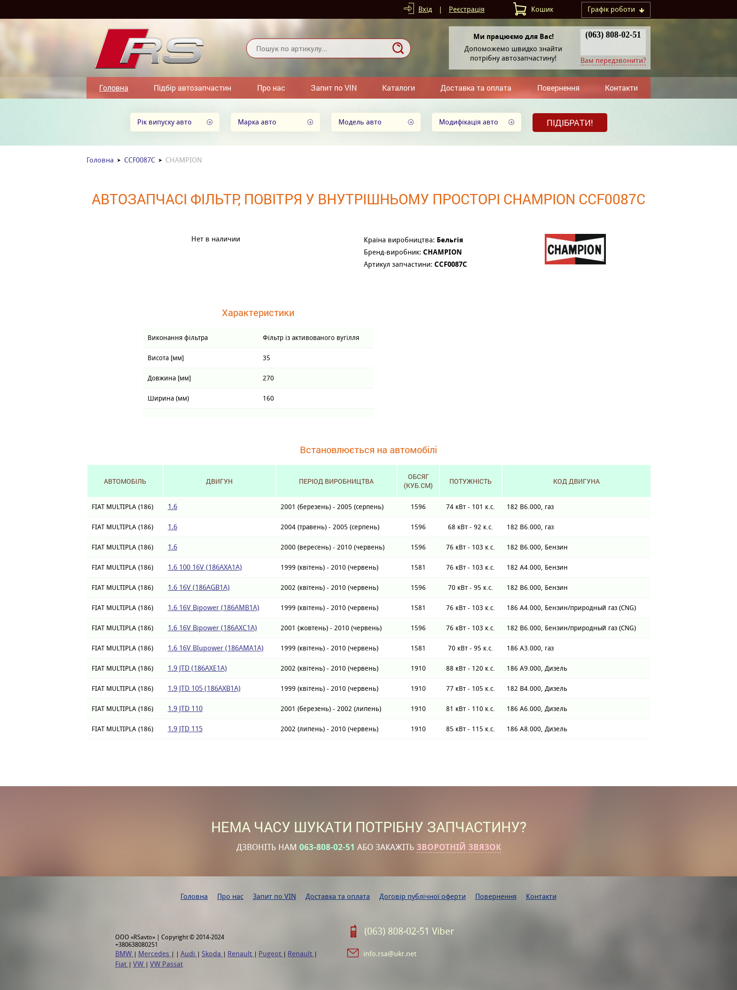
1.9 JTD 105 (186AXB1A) (204, 688)
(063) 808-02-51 (613, 34)
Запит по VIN (334, 88)
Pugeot (271, 953)
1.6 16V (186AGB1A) (199, 587)
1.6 (172, 506)
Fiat (121, 963)
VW (139, 963)
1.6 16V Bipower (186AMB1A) (213, 607)
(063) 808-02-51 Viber (409, 931)
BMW (124, 953)
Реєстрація (467, 9)
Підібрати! (570, 122)
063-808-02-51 (327, 847)
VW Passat (166, 963)
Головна (113, 88)
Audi (188, 953)
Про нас (271, 88)
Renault (240, 953)
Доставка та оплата (475, 88)
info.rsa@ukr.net (389, 953)
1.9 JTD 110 (185, 708)
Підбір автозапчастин (192, 88)
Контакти (621, 88)
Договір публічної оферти (422, 896)
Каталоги (398, 88)
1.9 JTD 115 (185, 728)
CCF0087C (139, 159)
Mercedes (154, 953)
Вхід (425, 9)
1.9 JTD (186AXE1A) (197, 668)
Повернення (558, 88)
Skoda (212, 953)
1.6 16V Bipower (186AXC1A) (212, 627)
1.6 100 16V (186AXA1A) (205, 567)
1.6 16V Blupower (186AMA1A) (216, 647)
